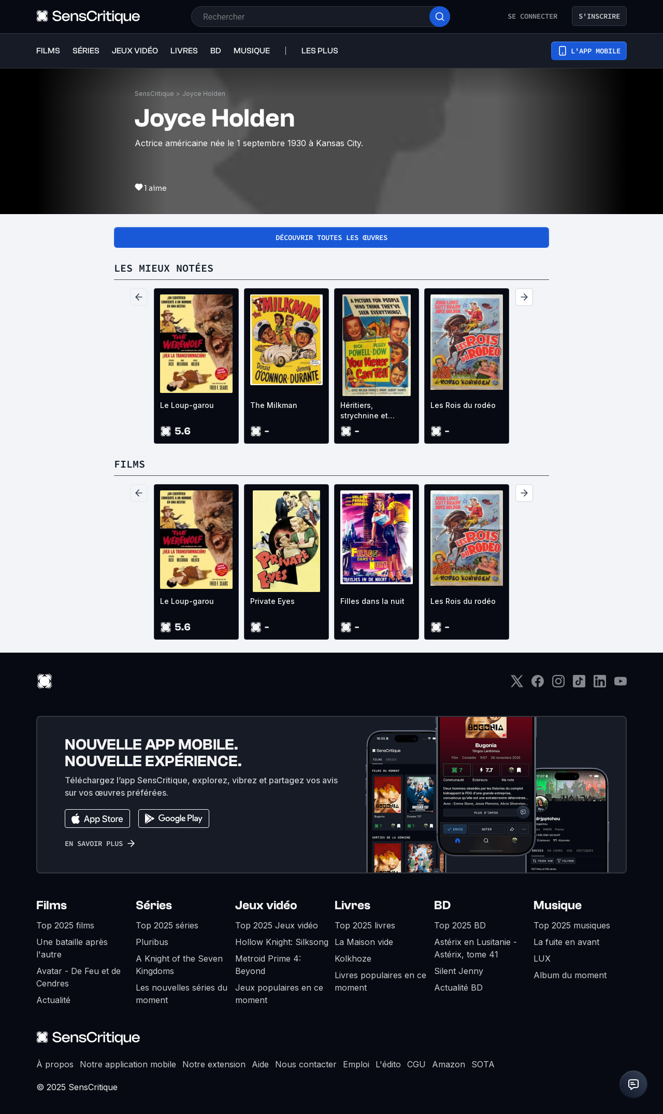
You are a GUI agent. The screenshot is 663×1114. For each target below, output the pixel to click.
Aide (260, 1064)
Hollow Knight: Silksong (281, 942)
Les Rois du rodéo (463, 405)
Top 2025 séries (167, 925)
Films (51, 905)
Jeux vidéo (266, 905)
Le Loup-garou (187, 405)
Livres (352, 905)
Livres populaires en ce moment (380, 981)
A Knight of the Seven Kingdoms (179, 964)
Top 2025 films (65, 925)
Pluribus (152, 942)
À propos (55, 1064)
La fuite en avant (566, 942)
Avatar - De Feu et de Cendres (78, 977)
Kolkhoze (353, 958)
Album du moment (570, 975)
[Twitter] (517, 684)
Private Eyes (272, 601)
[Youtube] (620, 684)
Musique (558, 905)
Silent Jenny (458, 971)
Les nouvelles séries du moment (181, 993)
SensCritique (154, 93)
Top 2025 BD (460, 925)
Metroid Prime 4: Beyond (268, 964)
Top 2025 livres (365, 925)
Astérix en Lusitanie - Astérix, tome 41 (475, 948)
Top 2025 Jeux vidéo (276, 925)
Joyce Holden (203, 93)
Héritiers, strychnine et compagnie (364, 411)
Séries (154, 905)
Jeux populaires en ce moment (279, 993)
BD (442, 905)
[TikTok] (579, 684)
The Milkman (273, 405)
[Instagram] (558, 684)
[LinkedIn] (600, 684)
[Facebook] (537, 684)
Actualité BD (458, 987)
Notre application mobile (128, 1064)
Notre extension (214, 1064)
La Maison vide (364, 942)
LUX (542, 958)
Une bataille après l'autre (72, 948)
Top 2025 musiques (572, 925)
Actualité (53, 1000)
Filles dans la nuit (372, 601)
